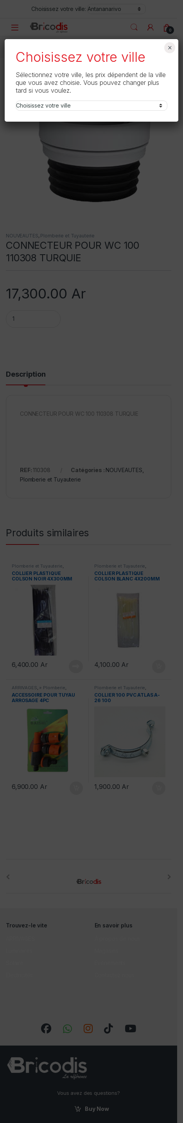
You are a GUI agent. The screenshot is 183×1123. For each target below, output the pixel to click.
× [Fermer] (170, 47)
